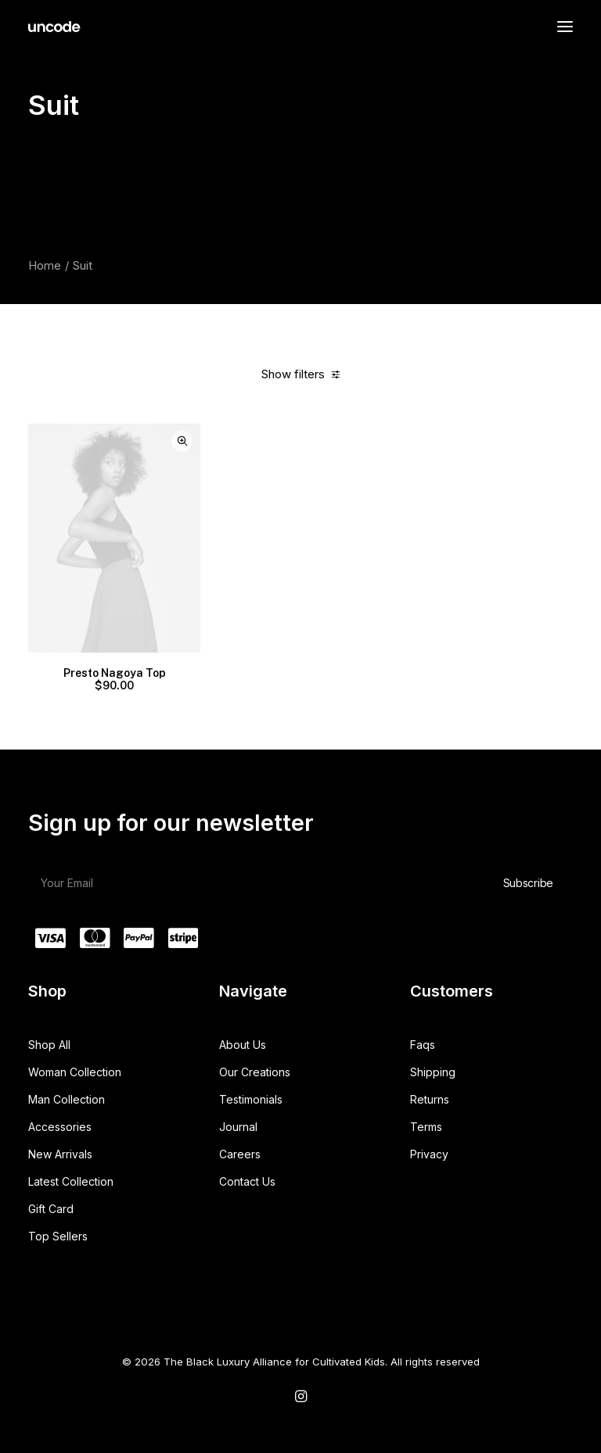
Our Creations (254, 1072)
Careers (240, 1154)
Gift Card (51, 1208)
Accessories (60, 1126)
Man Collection (66, 1099)
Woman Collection (74, 1072)
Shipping (432, 1072)
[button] (565, 26)
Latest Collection (70, 1181)
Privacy (429, 1154)
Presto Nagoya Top (114, 680)
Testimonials (251, 1099)
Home (44, 265)
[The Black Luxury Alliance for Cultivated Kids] (54, 26)
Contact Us (247, 1181)
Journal (238, 1126)
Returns (429, 1099)
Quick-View (182, 441)
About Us (242, 1044)
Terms (426, 1126)
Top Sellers (58, 1236)
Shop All (49, 1044)
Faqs (422, 1044)
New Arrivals (60, 1154)
